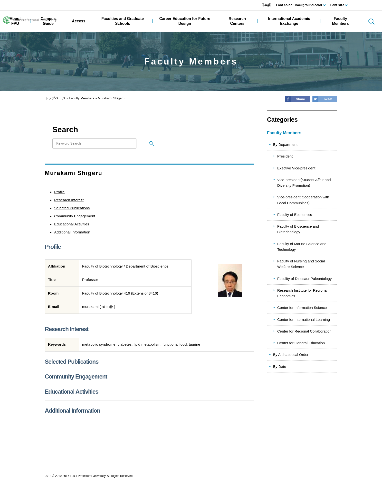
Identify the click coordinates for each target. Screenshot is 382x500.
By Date (279, 366)
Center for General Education (301, 343)
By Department (285, 144)
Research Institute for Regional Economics (302, 293)
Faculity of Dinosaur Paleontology (304, 279)
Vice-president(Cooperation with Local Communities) (303, 200)
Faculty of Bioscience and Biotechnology (298, 229)
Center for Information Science (302, 308)
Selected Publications (72, 208)
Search (151, 143)
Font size (337, 5)
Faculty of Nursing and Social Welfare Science (301, 264)
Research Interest (69, 200)
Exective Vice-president (296, 168)
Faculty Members (81, 98)
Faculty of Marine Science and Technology (301, 246)
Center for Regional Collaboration (304, 331)
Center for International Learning (303, 319)
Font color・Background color (299, 5)
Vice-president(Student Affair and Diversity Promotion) (304, 182)
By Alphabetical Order (290, 354)
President (285, 156)
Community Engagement (74, 216)
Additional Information (72, 232)
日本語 (266, 5)
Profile (59, 192)
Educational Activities (71, 224)
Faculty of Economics (294, 215)
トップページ (55, 98)
